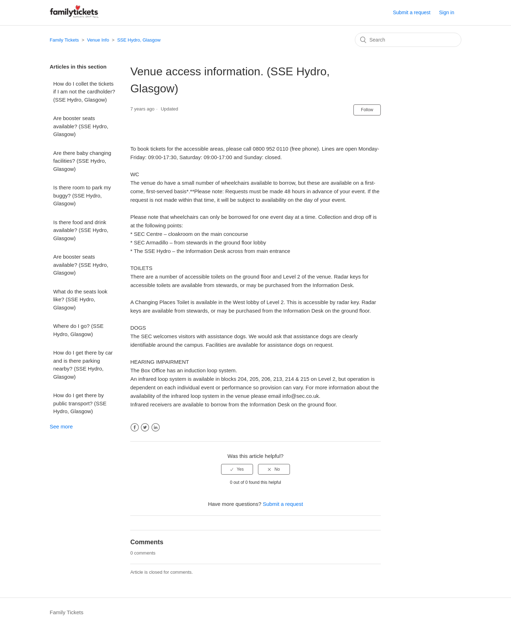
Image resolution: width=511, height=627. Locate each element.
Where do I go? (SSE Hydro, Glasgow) (78, 330)
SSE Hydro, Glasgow (138, 40)
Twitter (145, 427)
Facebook (134, 427)
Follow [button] (367, 109)
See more (61, 426)
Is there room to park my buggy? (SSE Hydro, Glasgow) (82, 195)
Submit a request (411, 12)
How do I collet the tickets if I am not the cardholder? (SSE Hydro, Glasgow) (84, 92)
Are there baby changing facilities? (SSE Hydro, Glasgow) (82, 161)
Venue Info (98, 40)
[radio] (237, 469)
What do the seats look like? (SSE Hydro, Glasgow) (80, 299)
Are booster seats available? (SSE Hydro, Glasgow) (80, 126)
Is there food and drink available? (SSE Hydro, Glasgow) (80, 230)
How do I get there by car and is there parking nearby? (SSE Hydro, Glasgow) (83, 365)
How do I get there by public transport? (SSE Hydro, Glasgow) (79, 403)
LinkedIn (155, 427)
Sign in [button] (446, 12)
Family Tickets (64, 40)
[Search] (408, 40)
